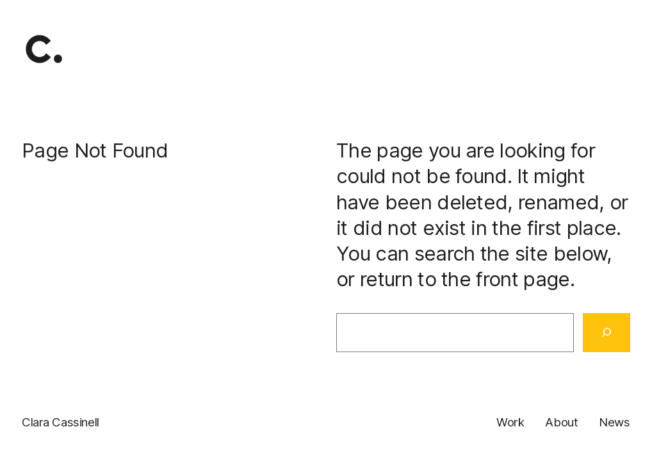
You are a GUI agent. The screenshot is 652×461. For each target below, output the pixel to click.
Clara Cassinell (60, 422)
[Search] (606, 333)
